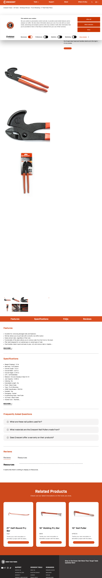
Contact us (18, 570)
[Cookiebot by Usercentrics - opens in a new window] (10, 22)
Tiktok (10, 567)
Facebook (4, 567)
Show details (83, 22)
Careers (32, 575)
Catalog (48, 575)
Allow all (88, 4)
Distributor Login (19, 572)
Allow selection (88, 9)
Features (15, 319)
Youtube (2, 567)
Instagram (7, 567)
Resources (22, 458)
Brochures (48, 572)
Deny (88, 14)
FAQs (65, 319)
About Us (32, 570)
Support (18, 567)
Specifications (41, 319)
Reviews (87, 319)
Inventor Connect (35, 572)
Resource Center (50, 570)
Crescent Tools (36, 567)
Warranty (17, 575)
